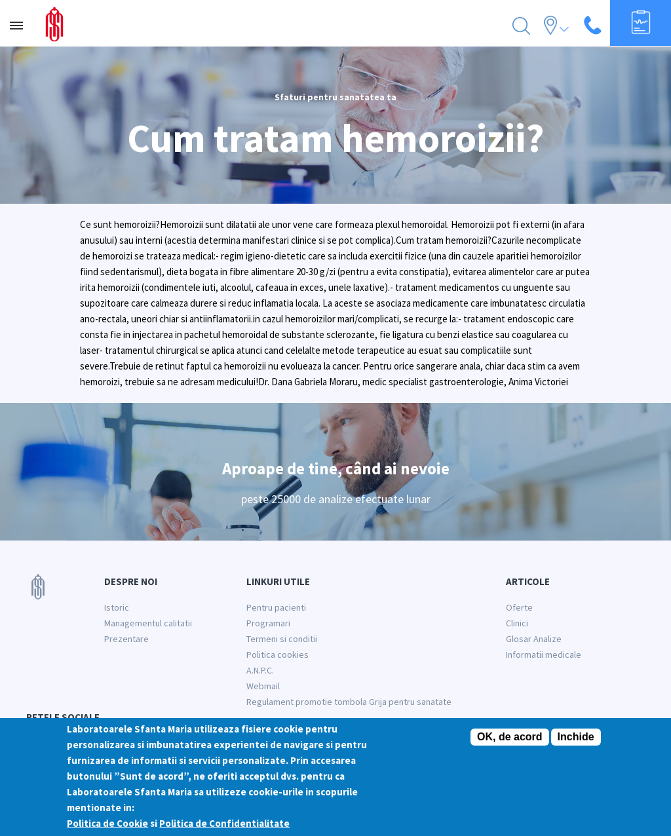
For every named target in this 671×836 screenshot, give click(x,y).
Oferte (519, 607)
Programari (268, 623)
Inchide (576, 736)
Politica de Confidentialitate (224, 823)
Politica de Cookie (107, 823)
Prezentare (126, 639)
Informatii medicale (543, 654)
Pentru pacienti (276, 607)
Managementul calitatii (148, 623)
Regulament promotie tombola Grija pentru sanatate (348, 702)
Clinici (517, 623)
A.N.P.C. (260, 670)
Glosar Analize (534, 639)
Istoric (116, 607)
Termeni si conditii (281, 639)
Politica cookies (277, 654)
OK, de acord (510, 736)
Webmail (263, 686)
